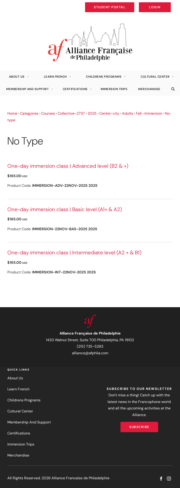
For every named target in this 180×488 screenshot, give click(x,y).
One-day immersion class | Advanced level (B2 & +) (67, 166)
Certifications (75, 89)
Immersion (153, 113)
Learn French (55, 77)
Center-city (109, 113)
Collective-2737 (71, 113)
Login (167, 4)
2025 (92, 113)
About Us (17, 77)
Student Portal (120, 4)
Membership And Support (27, 89)
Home (12, 113)
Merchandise (149, 89)
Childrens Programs (103, 77)
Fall (139, 113)
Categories (29, 113)
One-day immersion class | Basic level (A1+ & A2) (64, 209)
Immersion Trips (114, 89)
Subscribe (139, 425)
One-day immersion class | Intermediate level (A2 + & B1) (74, 252)
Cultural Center (155, 77)
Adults (127, 113)
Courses (48, 113)
